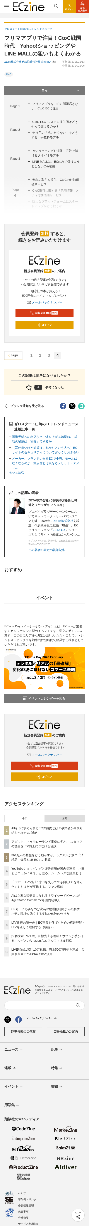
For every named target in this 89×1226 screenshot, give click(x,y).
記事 (57, 1050)
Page (15, 106)
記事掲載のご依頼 (23, 1031)
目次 (60, 91)
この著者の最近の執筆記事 (46, 550)
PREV (12, 355)
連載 (10, 1068)
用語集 (12, 1105)
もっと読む (16, 472)
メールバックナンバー (44, 302)
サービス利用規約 (28, 1223)
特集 (57, 1068)
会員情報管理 (26, 1205)
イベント (13, 1087)
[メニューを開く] (6, 6)
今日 (24, 818)
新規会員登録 (43, 313)
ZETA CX (59, 530)
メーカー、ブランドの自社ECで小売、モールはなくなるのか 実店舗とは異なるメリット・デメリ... (45, 463)
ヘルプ (22, 1193)
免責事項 (23, 1211)
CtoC (8, 74)
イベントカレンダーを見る (44, 699)
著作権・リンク (27, 1199)
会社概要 (23, 1217)
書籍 (57, 1087)
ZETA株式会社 (63, 521)
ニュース (13, 1050)
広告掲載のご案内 (65, 1031)
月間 (64, 818)
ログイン (44, 325)
